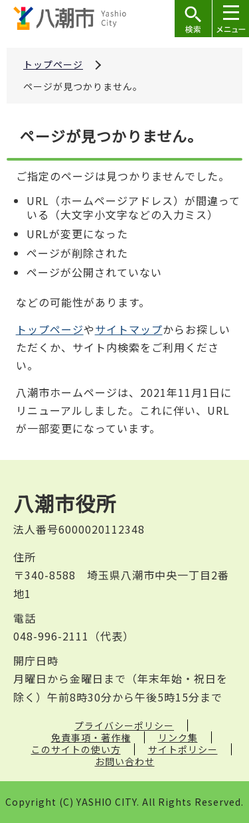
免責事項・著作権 (91, 737)
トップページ (53, 64)
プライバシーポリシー (124, 725)
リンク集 (178, 737)
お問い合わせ (125, 761)
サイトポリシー (183, 749)
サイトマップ (129, 329)
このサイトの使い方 (76, 749)
